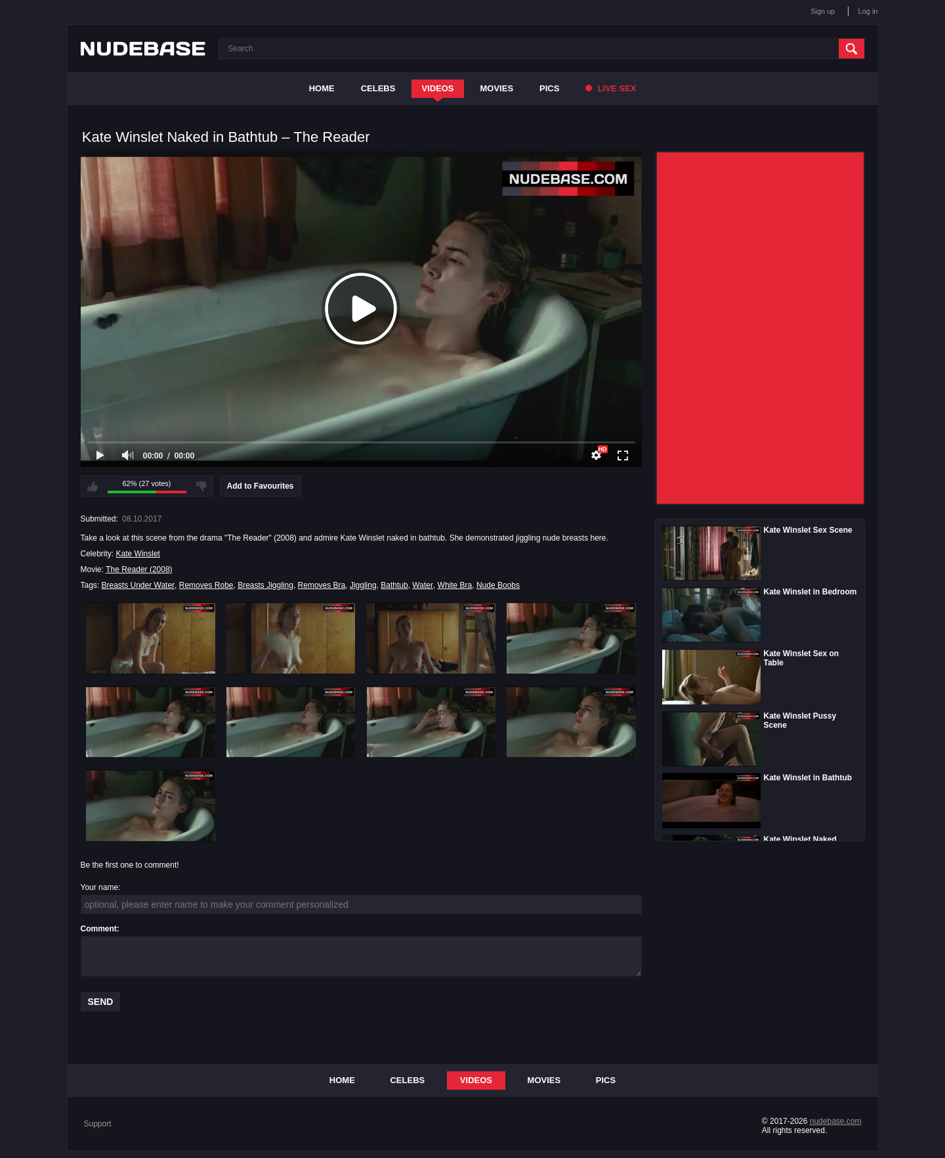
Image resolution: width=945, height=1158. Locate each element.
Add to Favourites (260, 486)
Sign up (822, 11)
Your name (100, 887)
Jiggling (363, 585)
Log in (868, 11)
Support (98, 1123)
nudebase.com (836, 1121)
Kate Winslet (138, 553)
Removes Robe (206, 585)
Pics (549, 88)
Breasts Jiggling (265, 585)
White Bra (455, 585)
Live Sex (610, 88)
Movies (497, 88)
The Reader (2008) (139, 569)
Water (422, 585)
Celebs (378, 88)
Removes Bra (322, 585)
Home (322, 88)
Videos (437, 88)
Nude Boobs (498, 585)
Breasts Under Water (138, 585)
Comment (99, 928)
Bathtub (394, 585)
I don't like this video (201, 486)
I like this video (92, 486)
